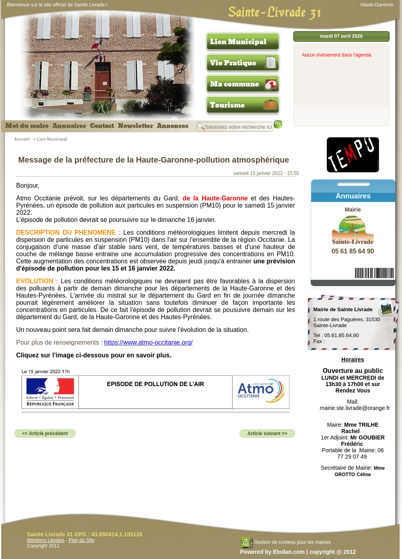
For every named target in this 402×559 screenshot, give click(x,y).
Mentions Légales (46, 540)
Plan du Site (81, 540)
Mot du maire (27, 126)
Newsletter (135, 126)
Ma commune (234, 84)
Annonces (172, 126)
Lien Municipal (238, 41)
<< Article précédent (45, 433)
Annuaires (69, 126)
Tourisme (227, 105)
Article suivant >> (267, 433)
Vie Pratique (233, 63)
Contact (102, 126)
